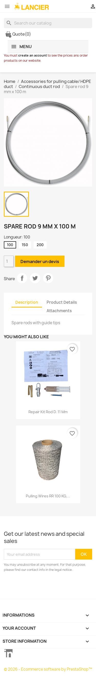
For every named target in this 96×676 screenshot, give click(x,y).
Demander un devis (39, 261)
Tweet (35, 278)
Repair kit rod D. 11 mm (48, 411)
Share (22, 278)
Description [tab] (26, 302)
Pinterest (48, 278)
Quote (18, 34)
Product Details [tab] (62, 302)
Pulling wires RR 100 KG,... (48, 496)
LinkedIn (8, 653)
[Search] (48, 23)
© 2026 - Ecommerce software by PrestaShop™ (48, 669)
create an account (32, 55)
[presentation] (47, 586)
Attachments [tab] (59, 310)
